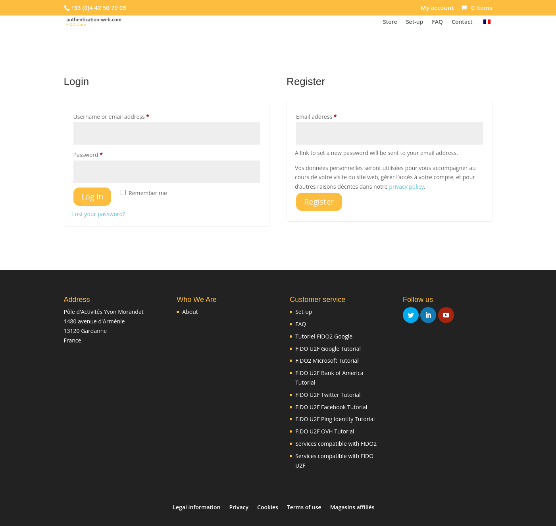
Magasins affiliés (352, 507)
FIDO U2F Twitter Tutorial (327, 394)
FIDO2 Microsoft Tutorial (327, 360)
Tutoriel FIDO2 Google (323, 336)
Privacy (238, 507)
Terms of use (304, 507)
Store (390, 22)
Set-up (414, 22)
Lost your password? (98, 214)
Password (99, 154)
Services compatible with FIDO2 (336, 443)
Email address (328, 115)
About (190, 311)
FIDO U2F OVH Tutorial (324, 431)
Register (319, 201)
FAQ (437, 22)
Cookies (267, 507)
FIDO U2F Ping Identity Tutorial (335, 419)
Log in (92, 196)
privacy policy (406, 186)
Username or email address (123, 115)
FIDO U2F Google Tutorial (328, 348)
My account (437, 8)
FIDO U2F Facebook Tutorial (331, 407)
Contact (462, 22)
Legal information (197, 507)
